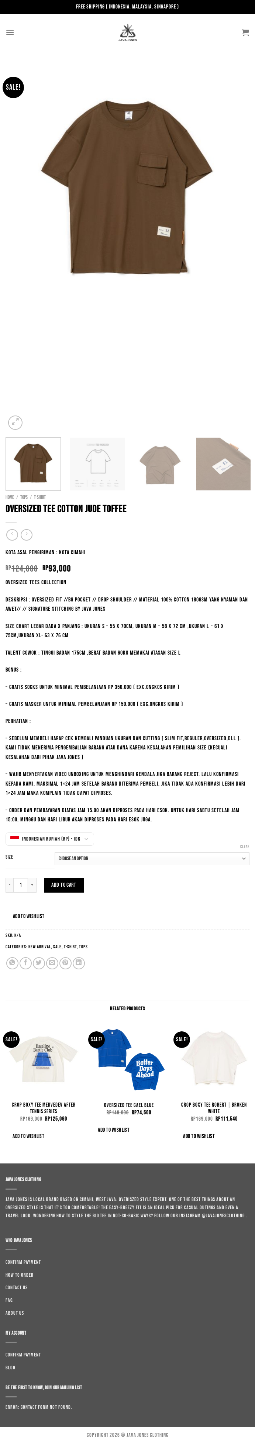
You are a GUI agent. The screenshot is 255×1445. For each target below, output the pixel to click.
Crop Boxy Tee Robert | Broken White (214, 1108)
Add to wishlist (29, 916)
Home (10, 497)
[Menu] (10, 32)
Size (9, 857)
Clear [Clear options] (244, 846)
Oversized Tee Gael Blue (129, 1105)
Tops (24, 497)
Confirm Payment (23, 1262)
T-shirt (40, 497)
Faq (9, 1300)
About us (15, 1313)
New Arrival (39, 947)
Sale (57, 947)
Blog (10, 1368)
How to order (20, 1275)
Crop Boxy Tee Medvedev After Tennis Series (44, 1108)
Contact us (17, 1287)
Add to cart (63, 885)
